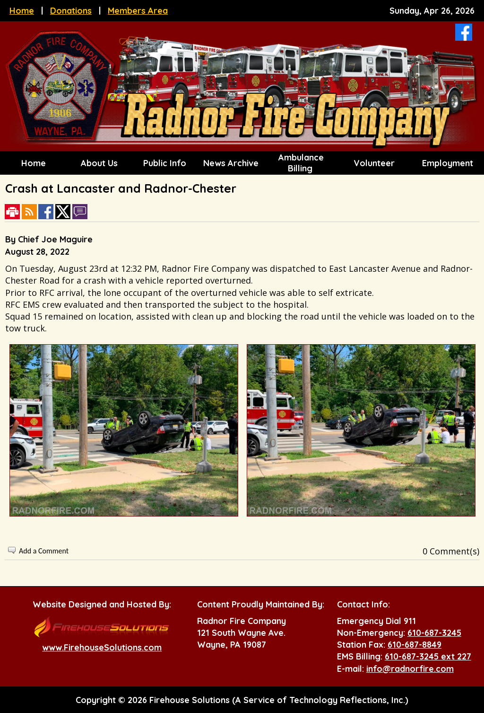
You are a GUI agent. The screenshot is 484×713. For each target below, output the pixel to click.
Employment (446, 163)
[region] (242, 163)
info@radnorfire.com (410, 668)
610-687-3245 (434, 632)
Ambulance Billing (300, 163)
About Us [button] (98, 163)
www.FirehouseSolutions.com (102, 647)
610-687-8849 (414, 644)
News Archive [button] (230, 163)
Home (21, 10)
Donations (71, 10)
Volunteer (373, 163)
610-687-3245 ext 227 (428, 656)
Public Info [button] (163, 163)
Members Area (138, 10)
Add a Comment (44, 550)
